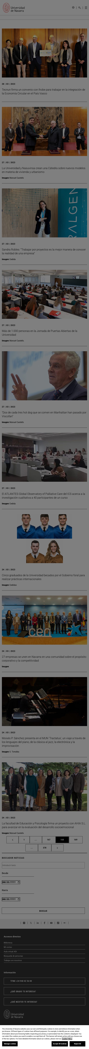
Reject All (77, 1044)
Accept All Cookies (60, 1044)
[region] (44, 1037)
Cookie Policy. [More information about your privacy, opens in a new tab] (67, 1039)
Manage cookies (10, 1044)
